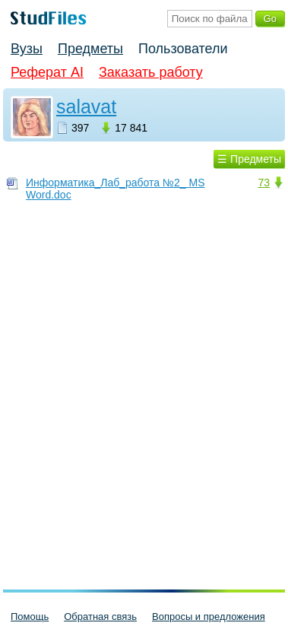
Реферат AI (47, 72)
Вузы (27, 48)
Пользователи (182, 48)
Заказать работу (151, 72)
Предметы (90, 48)
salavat (86, 106)
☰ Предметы (249, 159)
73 (264, 182)
